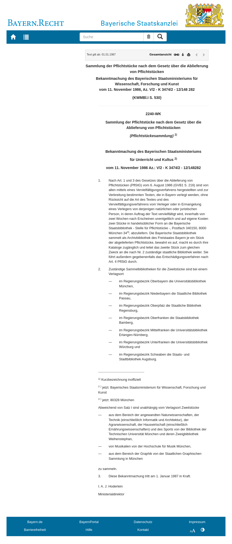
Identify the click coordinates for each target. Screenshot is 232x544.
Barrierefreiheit (35, 530)
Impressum (197, 522)
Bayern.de (34, 522)
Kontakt (142, 530)
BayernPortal (89, 522)
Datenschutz (143, 522)
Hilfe (89, 530)
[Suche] (112, 36)
